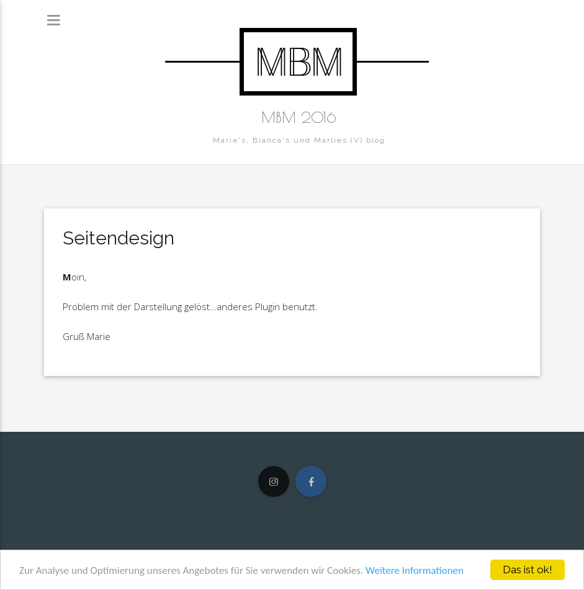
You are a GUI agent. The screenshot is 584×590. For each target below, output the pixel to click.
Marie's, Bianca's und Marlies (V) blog (299, 140)
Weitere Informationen (415, 570)
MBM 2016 (298, 117)
